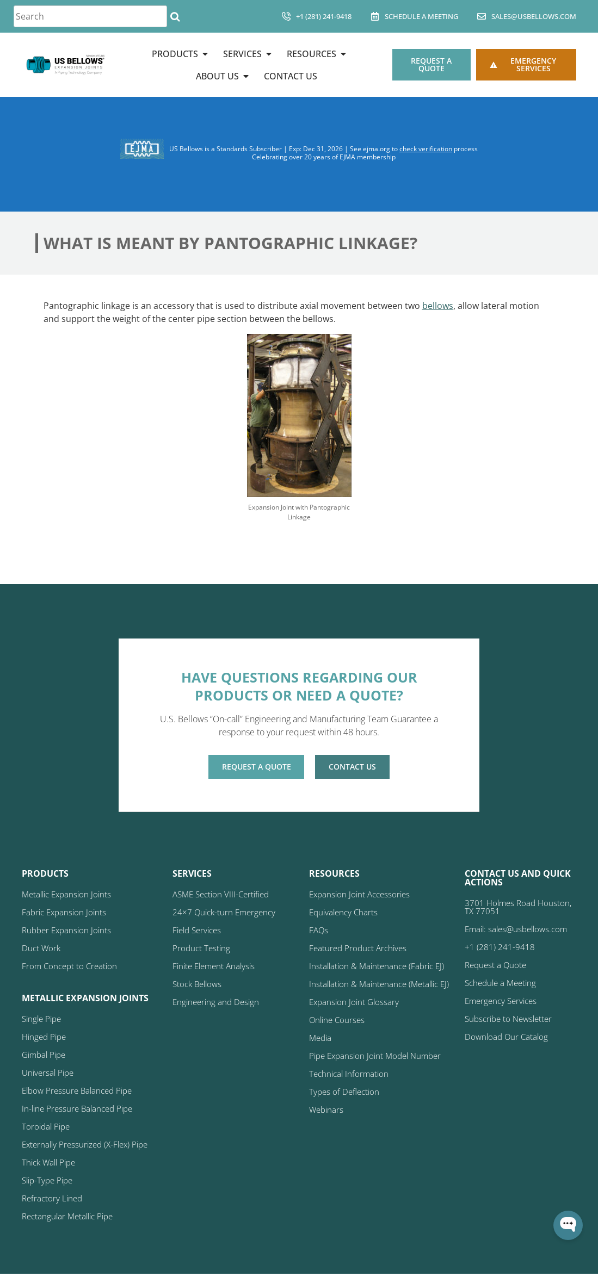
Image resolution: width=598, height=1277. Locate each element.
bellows (437, 306)
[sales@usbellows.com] (481, 16)
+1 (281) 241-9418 (324, 16)
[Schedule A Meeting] (375, 16)
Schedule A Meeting (421, 16)
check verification (425, 148)
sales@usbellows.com (533, 16)
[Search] (175, 16)
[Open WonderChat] (568, 1225)
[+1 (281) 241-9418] (286, 16)
